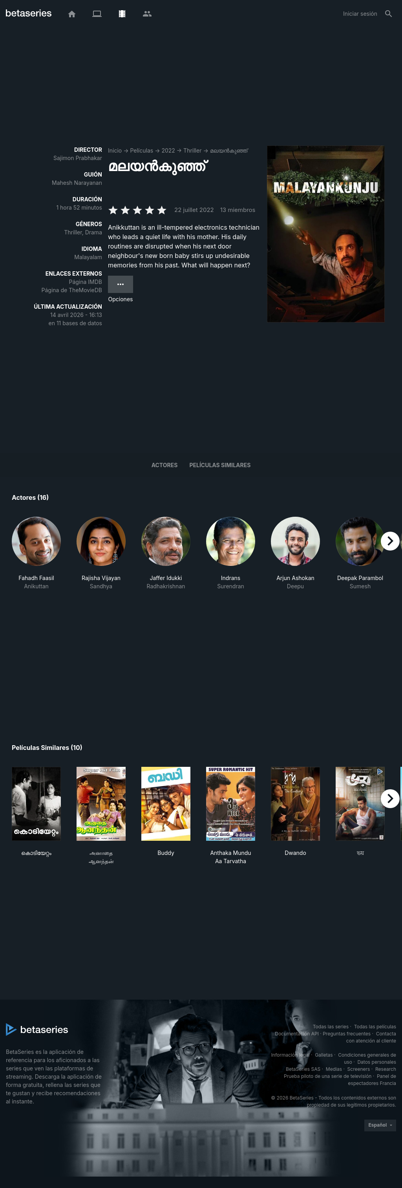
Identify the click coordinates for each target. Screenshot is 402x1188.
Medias (334, 1069)
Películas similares (219, 465)
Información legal (290, 1055)
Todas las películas (375, 1027)
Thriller (192, 150)
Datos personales (376, 1062)
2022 (168, 150)
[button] (36, 558)
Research (385, 1069)
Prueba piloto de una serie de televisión (327, 1076)
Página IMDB (85, 281)
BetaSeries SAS (303, 1069)
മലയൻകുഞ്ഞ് (228, 150)
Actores (165, 465)
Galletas (324, 1055)
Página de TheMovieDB (72, 290)
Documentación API (297, 1034)
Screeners (358, 1069)
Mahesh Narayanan (77, 182)
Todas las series (331, 1027)
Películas (141, 150)
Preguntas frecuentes (347, 1034)
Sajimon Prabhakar (77, 158)
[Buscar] (388, 14)
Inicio (115, 150)
